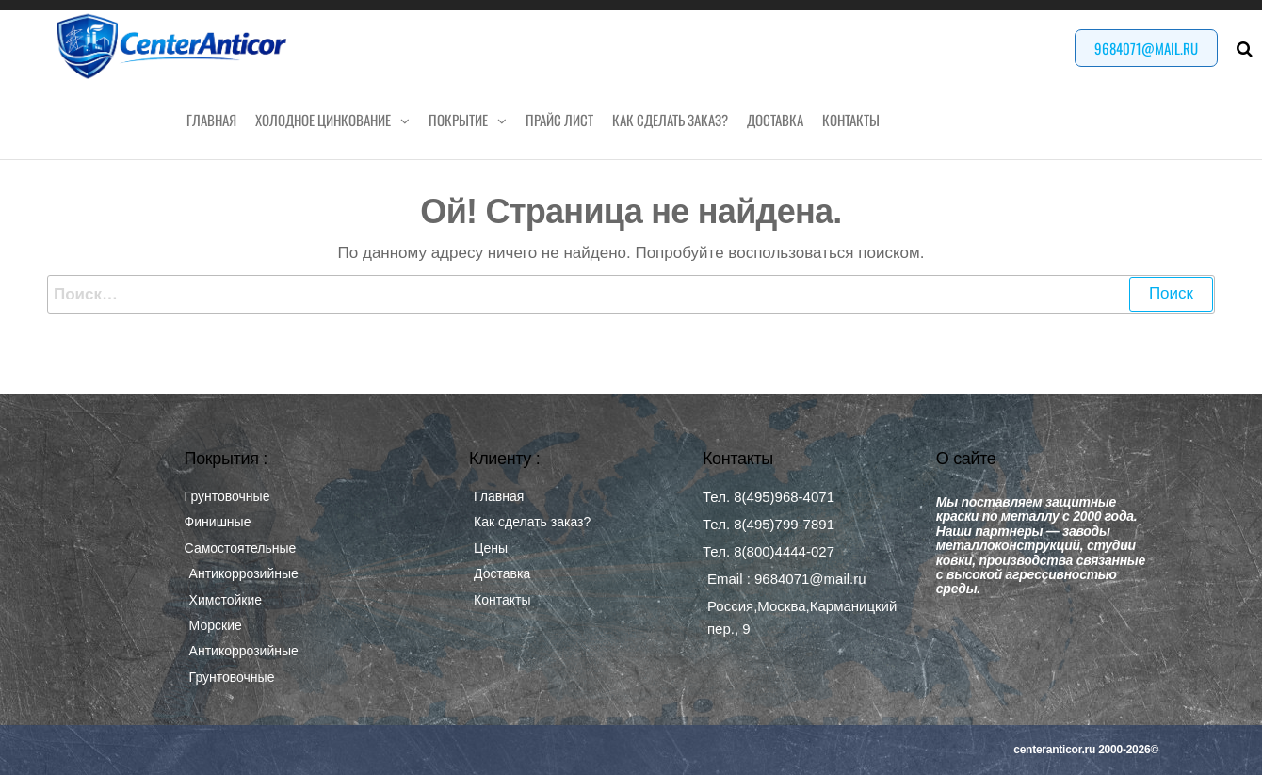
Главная (211, 119)
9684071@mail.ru (1146, 48)
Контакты (851, 119)
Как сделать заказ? (670, 119)
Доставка (775, 119)
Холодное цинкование (323, 119)
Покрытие (458, 119)
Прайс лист (559, 119)
